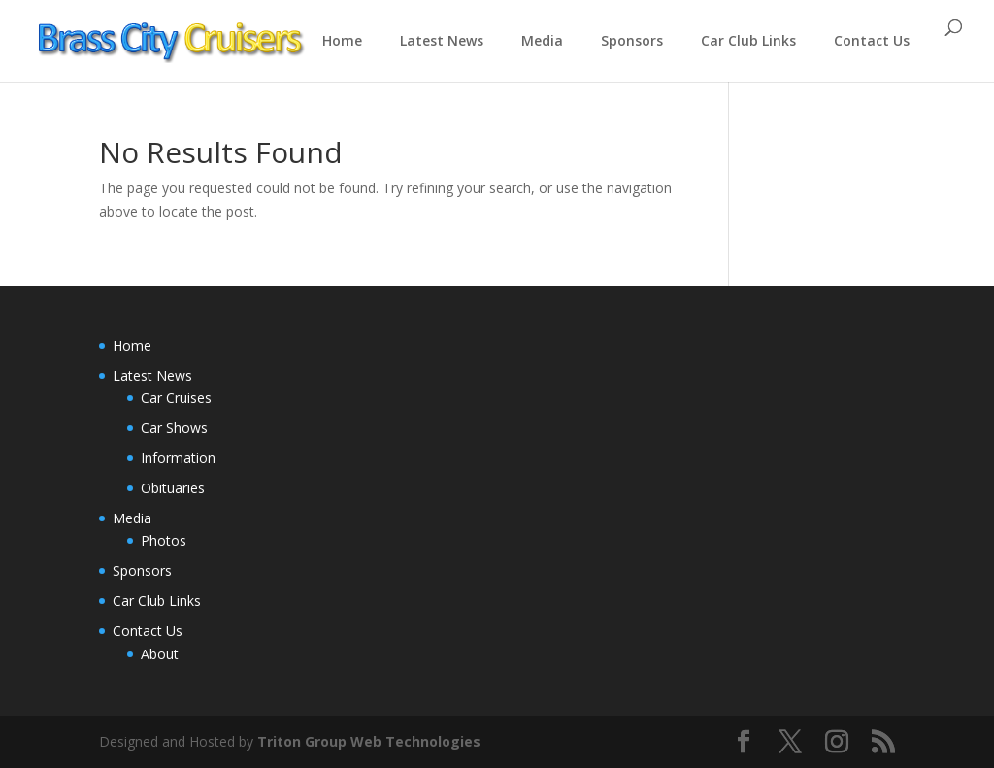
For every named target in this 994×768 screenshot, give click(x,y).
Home (342, 40)
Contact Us (872, 40)
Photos (163, 540)
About (160, 654)
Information (178, 458)
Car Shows (174, 427)
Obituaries (173, 488)
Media (542, 40)
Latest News (441, 40)
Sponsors (632, 40)
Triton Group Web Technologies (368, 741)
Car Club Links (748, 40)
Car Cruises (176, 397)
